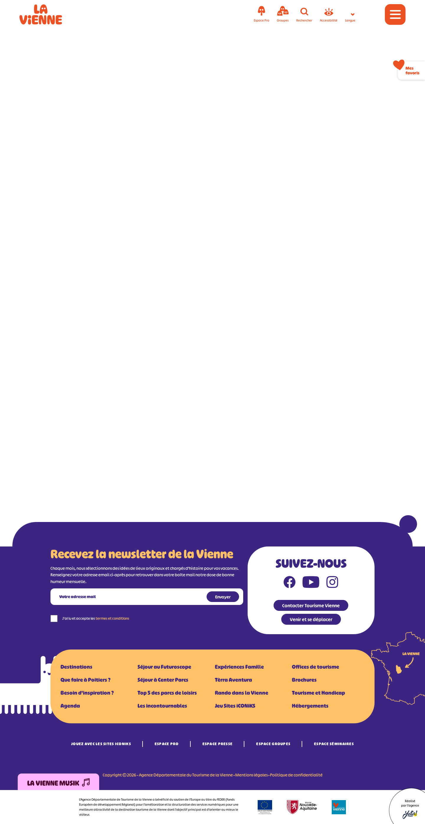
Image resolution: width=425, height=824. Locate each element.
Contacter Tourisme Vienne (311, 605)
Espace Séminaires (334, 743)
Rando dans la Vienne (241, 692)
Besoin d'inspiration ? (87, 692)
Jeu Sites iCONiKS (235, 705)
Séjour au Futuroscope (164, 666)
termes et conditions (112, 618)
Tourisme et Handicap (318, 692)
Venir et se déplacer (311, 619)
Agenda (70, 705)
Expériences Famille (239, 666)
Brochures (304, 679)
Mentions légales (251, 775)
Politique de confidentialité (296, 775)
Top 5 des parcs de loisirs (167, 692)
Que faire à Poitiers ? (85, 679)
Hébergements (310, 705)
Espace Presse (217, 743)
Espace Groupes (273, 743)
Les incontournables (162, 705)
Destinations (76, 666)
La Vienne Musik (58, 783)
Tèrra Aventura (233, 679)
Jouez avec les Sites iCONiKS (101, 743)
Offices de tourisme (315, 666)
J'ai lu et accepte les (95, 618)
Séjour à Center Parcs (163, 679)
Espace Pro (167, 743)
